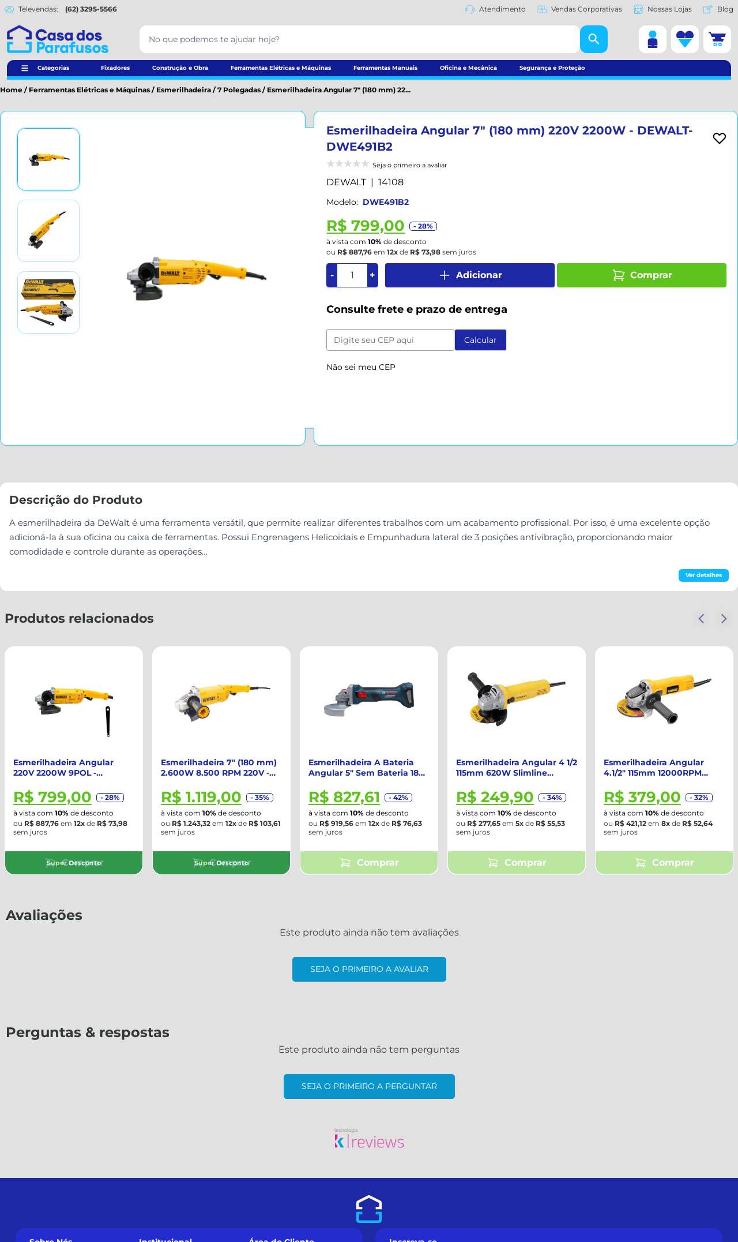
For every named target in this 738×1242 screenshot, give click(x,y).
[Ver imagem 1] (48, 159)
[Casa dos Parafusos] (57, 39)
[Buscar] (594, 39)
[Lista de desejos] (685, 39)
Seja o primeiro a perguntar (369, 1086)
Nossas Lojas (663, 9)
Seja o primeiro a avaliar (369, 969)
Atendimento (495, 9)
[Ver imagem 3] (48, 302)
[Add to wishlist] (719, 138)
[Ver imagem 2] (48, 231)
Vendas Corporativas (579, 9)
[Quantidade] (352, 275)
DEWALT (346, 182)
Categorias (53, 68)
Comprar (642, 275)
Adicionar (470, 275)
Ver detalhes (704, 575)
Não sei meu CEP (361, 367)
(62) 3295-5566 (91, 9)
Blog (718, 9)
